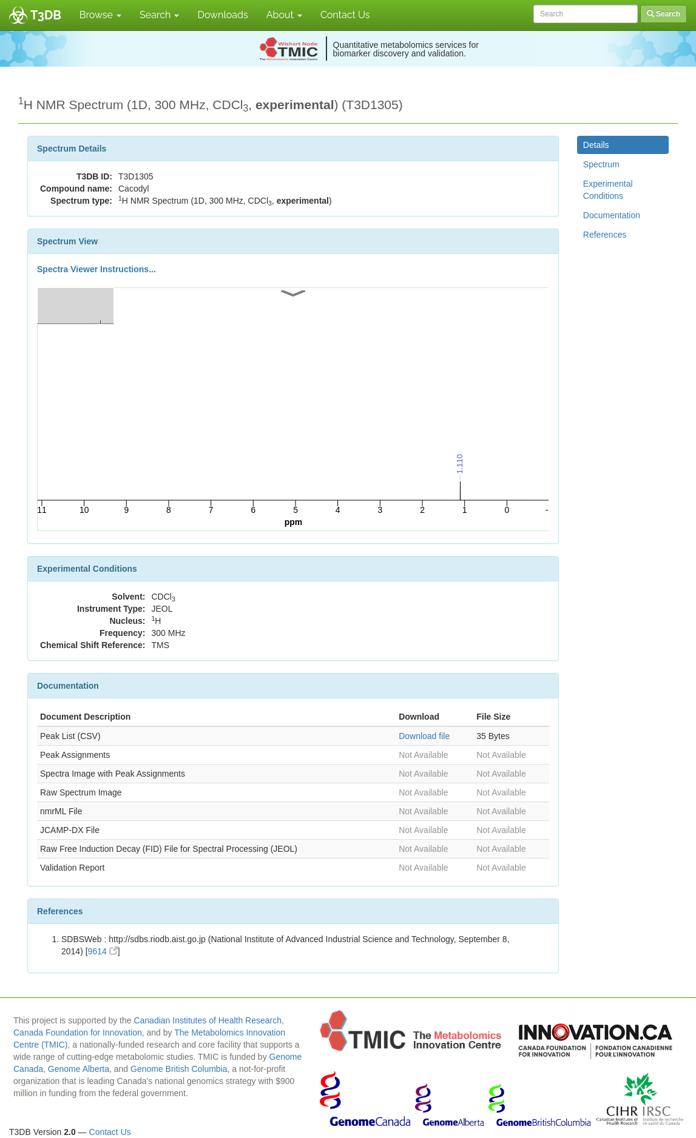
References (605, 234)
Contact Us (345, 15)
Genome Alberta (78, 1069)
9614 (103, 951)
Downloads (222, 15)
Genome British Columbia (179, 1069)
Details (596, 145)
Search (159, 15)
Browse (100, 15)
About (284, 15)
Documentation (611, 215)
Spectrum (601, 164)
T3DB (45, 15)
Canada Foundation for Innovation (77, 1032)
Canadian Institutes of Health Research (207, 1020)
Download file (424, 736)
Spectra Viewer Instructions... (96, 269)
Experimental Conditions (608, 190)
